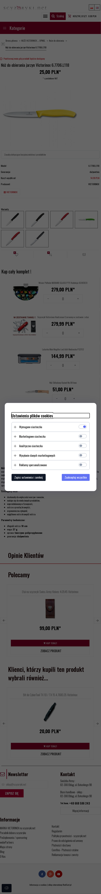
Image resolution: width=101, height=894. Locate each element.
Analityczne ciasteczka (31, 446)
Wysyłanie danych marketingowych (37, 455)
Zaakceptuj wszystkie (76, 477)
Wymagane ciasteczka (30, 427)
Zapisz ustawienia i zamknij (28, 477)
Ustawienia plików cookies (32, 415)
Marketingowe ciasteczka (32, 436)
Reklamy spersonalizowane (33, 465)
